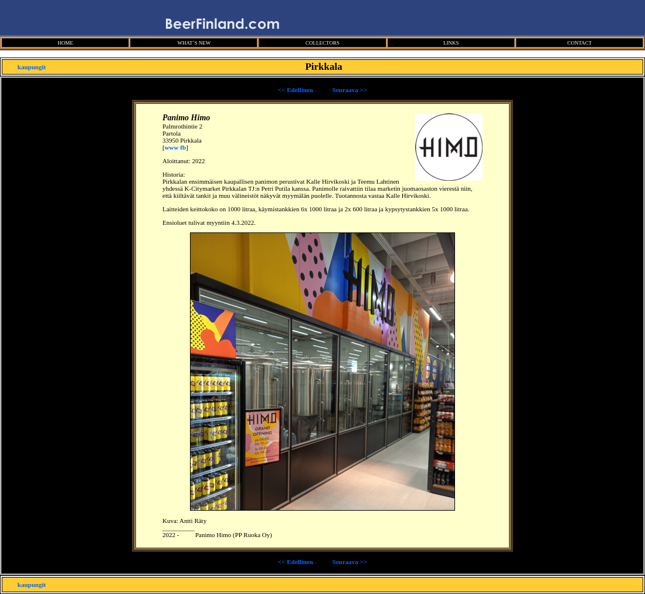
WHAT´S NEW (194, 43)
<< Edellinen (295, 89)
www (172, 147)
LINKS (451, 43)
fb (183, 147)
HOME (65, 43)
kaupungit (32, 66)
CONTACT (579, 43)
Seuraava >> (349, 89)
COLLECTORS (322, 43)
